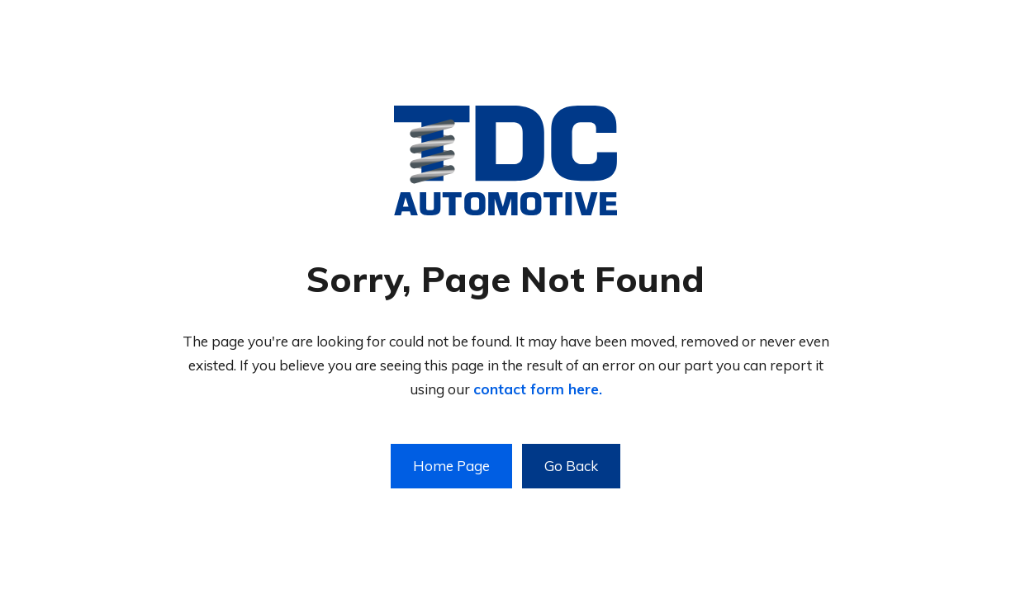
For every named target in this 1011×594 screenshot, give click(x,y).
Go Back (571, 465)
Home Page (451, 465)
